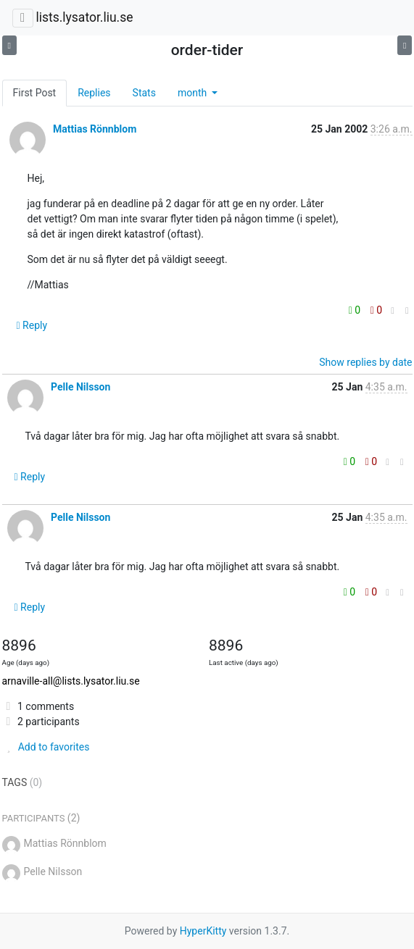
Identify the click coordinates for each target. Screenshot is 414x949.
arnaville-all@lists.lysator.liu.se (71, 681)
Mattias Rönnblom (94, 129)
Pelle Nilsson (80, 387)
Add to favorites (46, 747)
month (194, 93)
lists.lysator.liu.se (84, 17)
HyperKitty (203, 931)
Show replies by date (365, 362)
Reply (32, 325)
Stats (144, 93)
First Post (35, 93)
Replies (94, 93)
